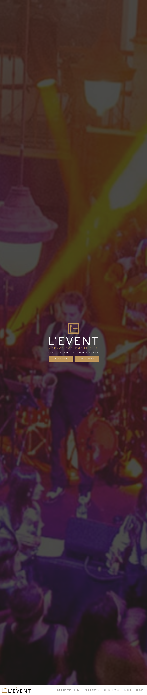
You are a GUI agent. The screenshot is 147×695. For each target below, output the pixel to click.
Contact (139, 690)
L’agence (127, 690)
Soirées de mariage (112, 690)
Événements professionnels (68, 690)
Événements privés (91, 690)
